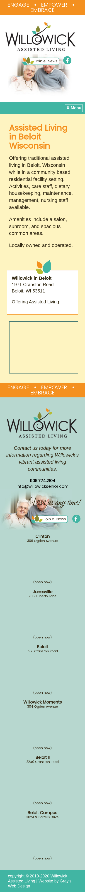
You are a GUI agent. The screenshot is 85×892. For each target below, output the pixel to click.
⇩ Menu (73, 108)
